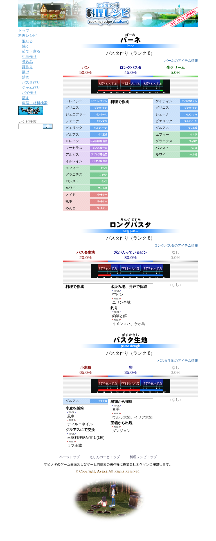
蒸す (25, 98)
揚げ (25, 72)
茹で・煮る (31, 51)
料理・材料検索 (35, 103)
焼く (25, 46)
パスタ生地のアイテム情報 (178, 360)
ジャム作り (31, 87)
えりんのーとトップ (104, 457)
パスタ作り (31, 82)
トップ (23, 30)
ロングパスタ (130, 67)
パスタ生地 (85, 252)
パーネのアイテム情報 (181, 60)
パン (85, 67)
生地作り (29, 56)
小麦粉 (85, 367)
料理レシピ (27, 35)
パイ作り (29, 92)
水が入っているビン (130, 252)
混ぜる (27, 41)
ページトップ (69, 457)
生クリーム (175, 67)
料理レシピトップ (143, 457)
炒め (25, 77)
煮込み (27, 62)
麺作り (27, 67)
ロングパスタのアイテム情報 (176, 245)
